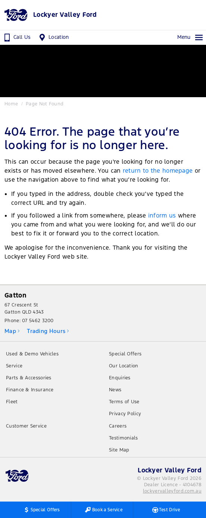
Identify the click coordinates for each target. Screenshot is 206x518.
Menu (190, 37)
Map (10, 330)
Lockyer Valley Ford (65, 14)
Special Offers (125, 354)
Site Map (119, 450)
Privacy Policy (125, 414)
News (115, 390)
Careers (118, 426)
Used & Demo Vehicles (32, 354)
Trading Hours (46, 330)
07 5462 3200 (38, 321)
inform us (162, 215)
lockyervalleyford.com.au (172, 491)
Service (14, 366)
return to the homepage (158, 171)
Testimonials (123, 438)
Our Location (123, 366)
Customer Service (26, 426)
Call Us (17, 37)
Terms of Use (124, 402)
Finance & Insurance (30, 390)
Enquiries (120, 378)
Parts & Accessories (29, 378)
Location (53, 37)
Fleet (12, 402)
